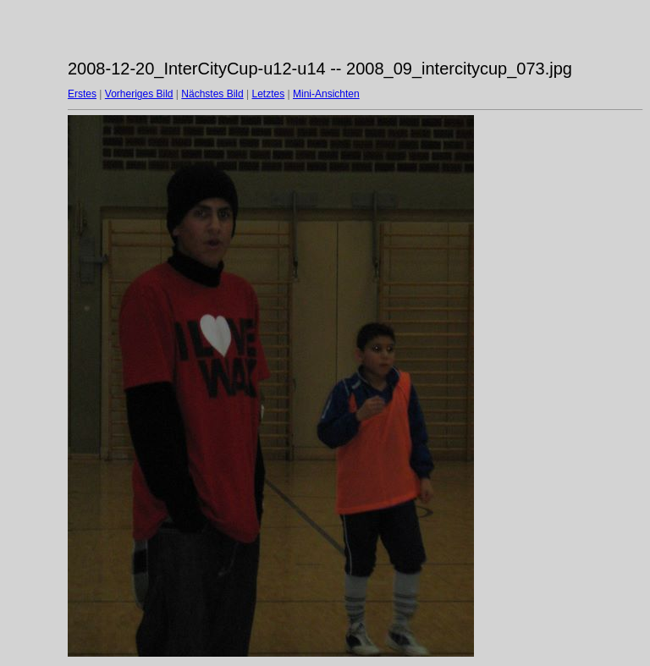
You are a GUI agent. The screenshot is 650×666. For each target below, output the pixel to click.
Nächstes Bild (212, 94)
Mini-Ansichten (326, 94)
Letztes (268, 94)
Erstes (82, 94)
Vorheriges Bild (139, 94)
